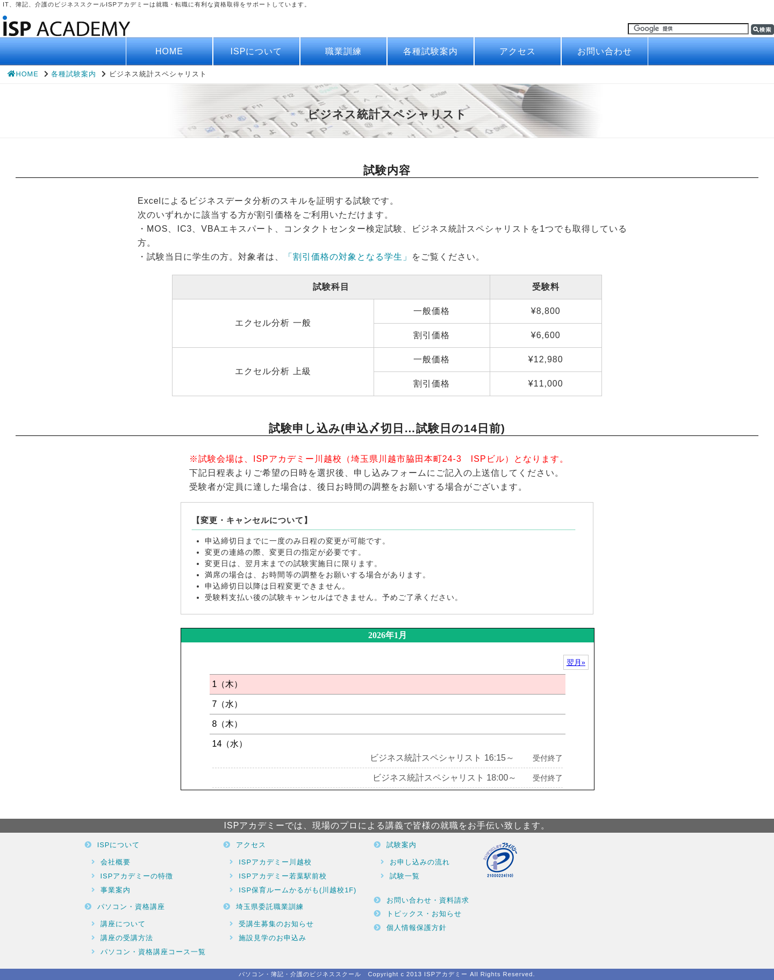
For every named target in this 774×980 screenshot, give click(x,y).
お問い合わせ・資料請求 (427, 900)
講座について (123, 924)
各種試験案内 (430, 51)
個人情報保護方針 (416, 928)
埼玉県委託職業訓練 (270, 907)
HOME (169, 51)
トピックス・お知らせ (424, 914)
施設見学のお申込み (272, 938)
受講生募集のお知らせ (276, 924)
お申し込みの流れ (420, 862)
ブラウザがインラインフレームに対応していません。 (387, 709)
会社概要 (116, 862)
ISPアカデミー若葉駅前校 (283, 876)
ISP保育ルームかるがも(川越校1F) (297, 890)
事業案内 (116, 890)
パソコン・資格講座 (131, 907)
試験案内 (401, 845)
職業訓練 (343, 51)
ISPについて (257, 51)
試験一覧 (405, 876)
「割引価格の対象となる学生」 (348, 256)
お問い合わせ (604, 51)
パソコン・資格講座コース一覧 (153, 952)
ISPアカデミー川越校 (275, 862)
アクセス (517, 51)
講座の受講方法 (127, 938)
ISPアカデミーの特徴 (137, 876)
